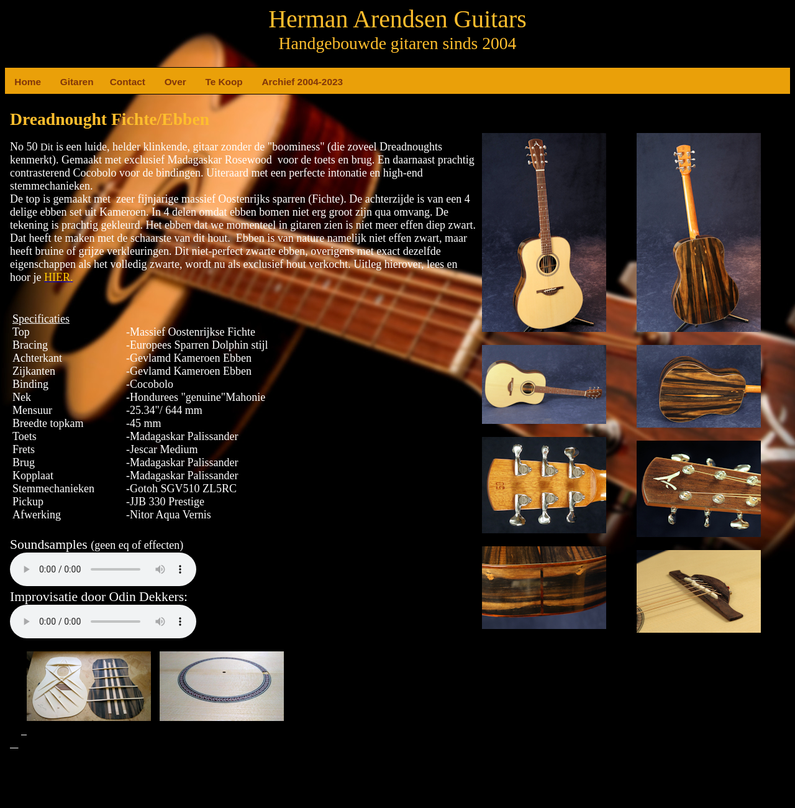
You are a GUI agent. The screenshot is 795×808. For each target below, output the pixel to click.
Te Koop (210, 81)
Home (19, 81)
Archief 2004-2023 (266, 81)
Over (170, 81)
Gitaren (65, 81)
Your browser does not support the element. (103, 569)
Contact (115, 81)
